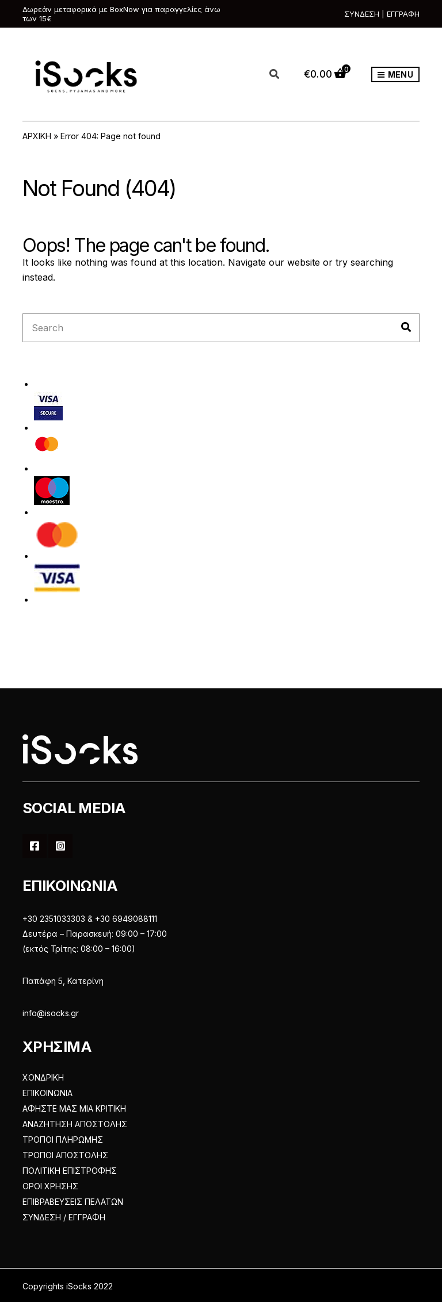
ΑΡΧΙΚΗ (36, 136)
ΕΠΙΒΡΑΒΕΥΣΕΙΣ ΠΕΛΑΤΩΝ (72, 1202)
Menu (395, 75)
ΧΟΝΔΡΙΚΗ (43, 1077)
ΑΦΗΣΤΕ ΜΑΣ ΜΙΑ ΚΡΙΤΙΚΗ (74, 1108)
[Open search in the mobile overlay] (280, 75)
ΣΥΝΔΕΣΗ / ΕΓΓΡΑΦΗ (63, 1217)
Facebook (34, 846)
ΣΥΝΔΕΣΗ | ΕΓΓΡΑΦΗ (382, 13)
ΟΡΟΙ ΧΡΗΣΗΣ (50, 1186)
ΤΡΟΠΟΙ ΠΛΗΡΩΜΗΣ (62, 1139)
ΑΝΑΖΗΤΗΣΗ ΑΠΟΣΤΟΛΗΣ (74, 1124)
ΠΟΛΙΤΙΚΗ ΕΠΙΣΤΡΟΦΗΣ (69, 1170)
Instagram (60, 846)
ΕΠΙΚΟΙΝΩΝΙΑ (47, 1093)
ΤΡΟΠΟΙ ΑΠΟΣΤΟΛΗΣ (65, 1155)
